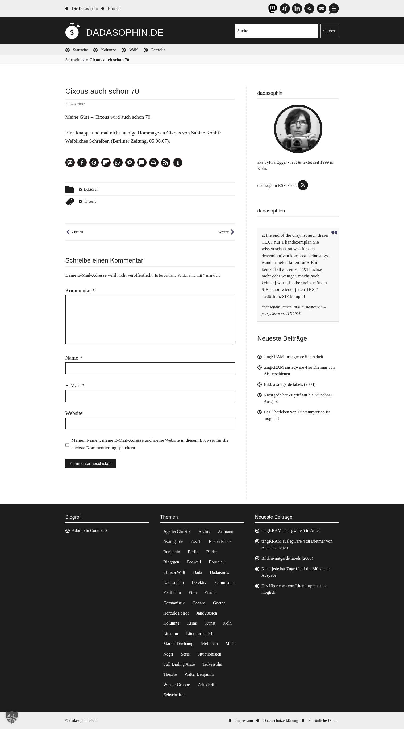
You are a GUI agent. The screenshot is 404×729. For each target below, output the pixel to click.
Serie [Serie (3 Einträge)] (185, 654)
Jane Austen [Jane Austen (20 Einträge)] (206, 613)
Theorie (90, 201)
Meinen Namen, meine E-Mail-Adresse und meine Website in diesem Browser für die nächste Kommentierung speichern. (150, 444)
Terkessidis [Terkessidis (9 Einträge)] (212, 664)
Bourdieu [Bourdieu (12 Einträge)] (217, 562)
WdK (133, 50)
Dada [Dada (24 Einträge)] (197, 572)
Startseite (80, 50)
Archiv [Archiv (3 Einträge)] (204, 531)
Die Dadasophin (85, 8)
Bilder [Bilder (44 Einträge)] (211, 552)
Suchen (329, 30)
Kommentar (80, 290)
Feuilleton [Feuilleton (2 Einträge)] (172, 592)
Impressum (244, 720)
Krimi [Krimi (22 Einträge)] (192, 623)
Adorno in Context (88, 530)
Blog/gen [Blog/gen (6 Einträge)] (171, 562)
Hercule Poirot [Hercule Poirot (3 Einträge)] (176, 613)
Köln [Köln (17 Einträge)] (227, 623)
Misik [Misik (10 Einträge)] (231, 643)
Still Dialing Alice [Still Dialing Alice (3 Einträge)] (179, 664)
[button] (70, 162)
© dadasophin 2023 (81, 720)
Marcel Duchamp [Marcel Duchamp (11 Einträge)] (178, 643)
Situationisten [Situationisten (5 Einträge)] (209, 654)
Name (73, 358)
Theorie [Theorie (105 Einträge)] (170, 674)
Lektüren (91, 189)
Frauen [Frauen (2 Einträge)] (210, 592)
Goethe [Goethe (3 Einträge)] (219, 603)
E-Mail (75, 385)
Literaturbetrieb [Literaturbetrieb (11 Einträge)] (199, 633)
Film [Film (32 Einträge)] (193, 592)
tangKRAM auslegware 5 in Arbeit (293, 356)
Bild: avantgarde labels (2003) (289, 384)
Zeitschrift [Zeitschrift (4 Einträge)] (207, 684)
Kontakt (114, 8)
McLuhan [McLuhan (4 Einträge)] (209, 643)
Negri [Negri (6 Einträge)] (168, 654)
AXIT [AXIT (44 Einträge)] (196, 541)
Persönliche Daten (323, 720)
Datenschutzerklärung (280, 720)
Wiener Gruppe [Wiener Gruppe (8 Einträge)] (176, 684)
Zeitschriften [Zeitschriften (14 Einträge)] (174, 695)
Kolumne (108, 50)
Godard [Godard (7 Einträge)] (198, 603)
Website (74, 413)
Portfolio (158, 50)
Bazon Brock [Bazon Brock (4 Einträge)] (220, 541)
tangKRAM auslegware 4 (302, 307)
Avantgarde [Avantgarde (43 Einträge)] (173, 541)
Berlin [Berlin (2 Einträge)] (193, 552)
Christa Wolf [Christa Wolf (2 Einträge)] (174, 572)
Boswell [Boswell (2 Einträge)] (194, 562)
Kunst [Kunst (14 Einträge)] (210, 623)
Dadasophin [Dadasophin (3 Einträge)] (173, 582)
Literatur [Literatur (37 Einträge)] (170, 633)
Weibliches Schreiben (87, 141)
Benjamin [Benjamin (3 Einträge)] (171, 552)
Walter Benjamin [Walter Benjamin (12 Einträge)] (199, 674)
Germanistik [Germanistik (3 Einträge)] (174, 603)
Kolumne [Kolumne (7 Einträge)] (171, 623)
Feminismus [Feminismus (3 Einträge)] (224, 582)
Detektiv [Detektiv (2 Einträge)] (199, 582)
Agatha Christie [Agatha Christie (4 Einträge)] (176, 531)
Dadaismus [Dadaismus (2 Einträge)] (219, 572)
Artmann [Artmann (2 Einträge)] (226, 531)
